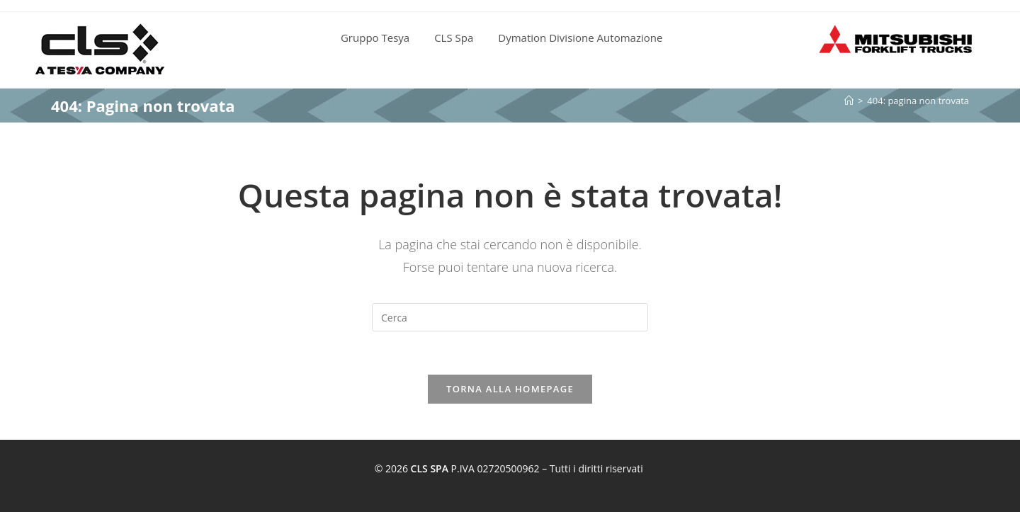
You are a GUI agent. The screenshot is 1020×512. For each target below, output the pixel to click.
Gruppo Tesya (375, 37)
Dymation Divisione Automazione (580, 37)
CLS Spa (453, 37)
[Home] (849, 100)
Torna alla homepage (510, 388)
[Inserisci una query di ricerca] (510, 317)
